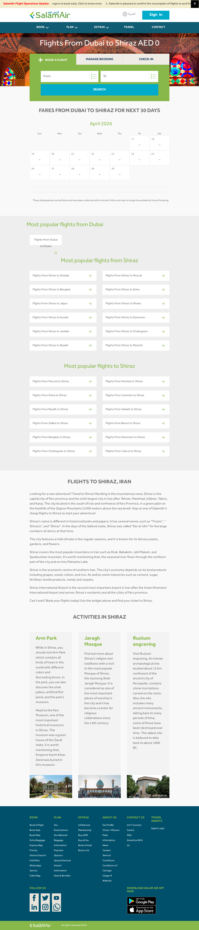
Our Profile (108, 825)
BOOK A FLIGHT (53, 60)
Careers (107, 850)
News (105, 845)
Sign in (155, 15)
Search (99, 89)
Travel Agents (129, 29)
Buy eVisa (83, 840)
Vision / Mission (111, 830)
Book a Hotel (85, 845)
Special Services (62, 861)
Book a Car (83, 850)
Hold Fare (35, 861)
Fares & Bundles (62, 876)
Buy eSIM (83, 835)
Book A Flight (37, 825)
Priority (33, 850)
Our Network (60, 835)
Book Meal (35, 835)
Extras (99, 27)
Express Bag (36, 845)
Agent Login (158, 828)
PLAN (70, 27)
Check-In (146, 59)
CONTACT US (158, 29)
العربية (129, 14)
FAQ (129, 835)
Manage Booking (99, 59)
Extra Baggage (37, 840)
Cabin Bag (35, 876)
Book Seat (35, 830)
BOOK (40, 27)
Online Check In (38, 856)
